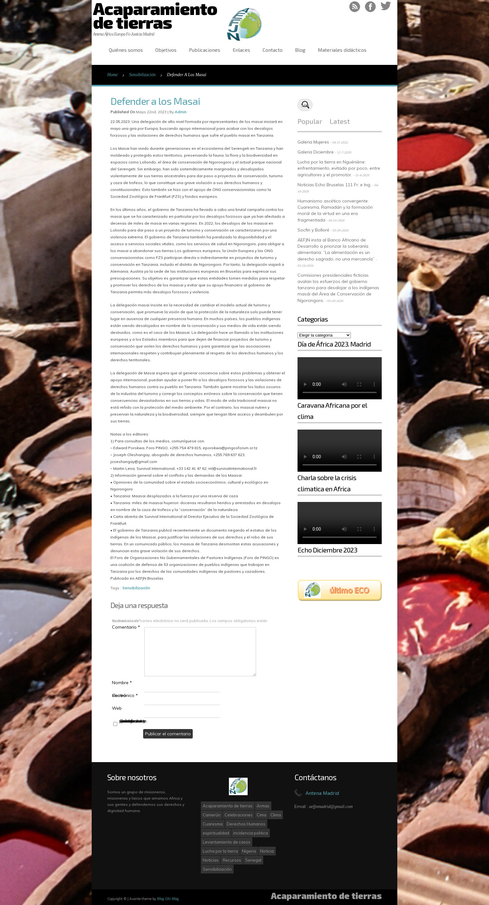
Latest (340, 121)
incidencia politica (250, 832)
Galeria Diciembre (316, 152)
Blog (300, 50)
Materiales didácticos (342, 50)
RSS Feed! (354, 6)
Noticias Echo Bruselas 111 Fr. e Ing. (334, 184)
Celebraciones (239, 814)
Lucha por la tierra (220, 851)
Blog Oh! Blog (168, 899)
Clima (275, 814)
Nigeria (249, 851)
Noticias (211, 860)
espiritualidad (216, 832)
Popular (310, 121)
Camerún (211, 814)
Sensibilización (142, 74)
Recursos (232, 860)
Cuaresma (213, 823)
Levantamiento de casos (226, 841)
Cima (261, 814)
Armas (263, 805)
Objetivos (166, 50)
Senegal (253, 860)
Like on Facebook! (370, 6)
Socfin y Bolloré (313, 230)
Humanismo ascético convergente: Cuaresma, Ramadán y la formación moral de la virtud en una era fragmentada (335, 210)
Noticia (267, 851)
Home (112, 74)
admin (180, 111)
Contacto (273, 50)
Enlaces (241, 50)
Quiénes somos (126, 50)
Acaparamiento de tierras (228, 805)
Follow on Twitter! (385, 6)
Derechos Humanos (246, 823)
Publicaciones (204, 50)
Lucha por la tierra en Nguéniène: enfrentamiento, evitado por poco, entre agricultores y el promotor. (339, 168)
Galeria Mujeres (313, 142)
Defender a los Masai (155, 101)
